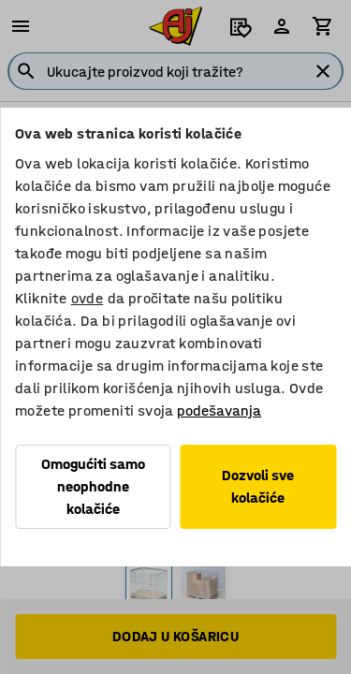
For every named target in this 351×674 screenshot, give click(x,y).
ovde (87, 298)
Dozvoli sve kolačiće (258, 486)
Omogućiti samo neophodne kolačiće (93, 486)
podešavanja (219, 410)
